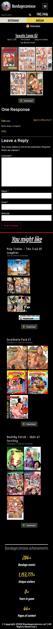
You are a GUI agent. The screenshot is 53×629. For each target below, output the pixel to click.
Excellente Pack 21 (19, 339)
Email (4, 202)
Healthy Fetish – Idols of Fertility (23, 438)
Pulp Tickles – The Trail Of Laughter (24, 250)
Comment (6, 156)
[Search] (30, 15)
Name (5, 191)
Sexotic (33, 42)
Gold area (40, 20)
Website (5, 213)
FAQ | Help (42, 14)
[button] (45, 6)
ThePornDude (35, 26)
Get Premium (13, 20)
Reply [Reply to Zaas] (3, 131)
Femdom (45, 39)
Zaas (3, 120)
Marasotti (27, 42)
